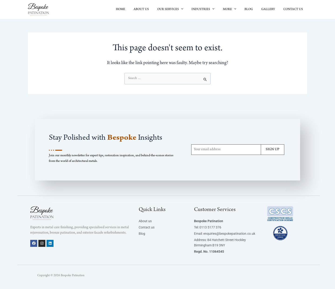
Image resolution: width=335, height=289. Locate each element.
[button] (191, 9)
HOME (134, 9)
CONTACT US (294, 9)
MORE (236, 9)
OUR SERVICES (180, 9)
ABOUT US (153, 9)
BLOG (253, 9)
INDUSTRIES (211, 9)
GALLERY (271, 9)
